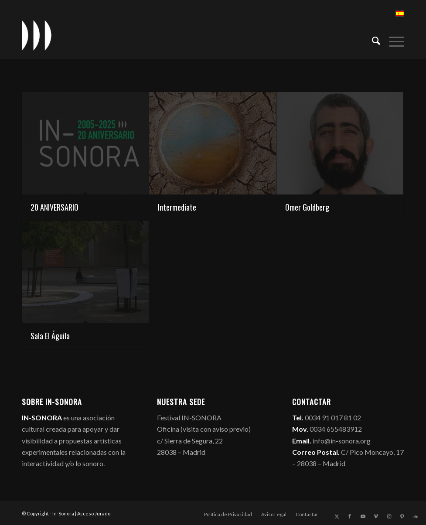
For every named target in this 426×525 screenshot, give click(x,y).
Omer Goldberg (307, 207)
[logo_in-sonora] (36, 35)
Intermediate (177, 207)
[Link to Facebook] (349, 516)
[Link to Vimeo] (375, 516)
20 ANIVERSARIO (54, 207)
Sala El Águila (50, 335)
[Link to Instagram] (388, 516)
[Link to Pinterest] (402, 516)
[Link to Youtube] (362, 516)
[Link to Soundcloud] (415, 516)
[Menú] (392, 39)
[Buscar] (371, 39)
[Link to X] (336, 516)
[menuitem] (371, 39)
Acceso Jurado (93, 513)
